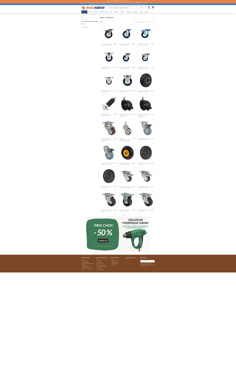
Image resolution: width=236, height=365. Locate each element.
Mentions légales (85, 262)
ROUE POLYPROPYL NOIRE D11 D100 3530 (106, 187)
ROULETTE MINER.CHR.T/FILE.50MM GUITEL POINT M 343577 (125, 139)
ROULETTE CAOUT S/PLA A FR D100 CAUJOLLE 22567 (143, 44)
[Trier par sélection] (148, 22)
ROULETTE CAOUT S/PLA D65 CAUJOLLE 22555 (144, 210)
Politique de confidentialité (87, 268)
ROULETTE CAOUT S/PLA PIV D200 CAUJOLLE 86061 (107, 210)
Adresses (98, 262)
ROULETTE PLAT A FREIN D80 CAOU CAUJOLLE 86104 (144, 139)
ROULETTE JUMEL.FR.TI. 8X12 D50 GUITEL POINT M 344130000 (126, 115)
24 (153, 22)
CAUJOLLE (84, 26)
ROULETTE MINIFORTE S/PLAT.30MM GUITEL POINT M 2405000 (107, 139)
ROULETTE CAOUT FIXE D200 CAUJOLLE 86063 (124, 210)
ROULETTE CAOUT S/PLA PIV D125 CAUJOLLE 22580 (125, 44)
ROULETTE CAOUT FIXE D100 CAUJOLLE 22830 (107, 68)
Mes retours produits (101, 265)
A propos (84, 265)
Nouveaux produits (115, 262)
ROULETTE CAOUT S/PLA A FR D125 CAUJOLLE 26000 (106, 44)
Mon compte (99, 260)
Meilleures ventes (115, 263)
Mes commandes (100, 263)
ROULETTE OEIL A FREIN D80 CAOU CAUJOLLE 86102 (107, 164)
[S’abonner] (153, 261)
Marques (113, 265)
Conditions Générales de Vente (88, 263)
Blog (83, 269)
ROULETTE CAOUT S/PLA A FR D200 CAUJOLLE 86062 (125, 187)
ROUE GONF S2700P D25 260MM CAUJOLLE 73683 (143, 91)
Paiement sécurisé (85, 266)
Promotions (114, 260)
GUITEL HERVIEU (85, 27)
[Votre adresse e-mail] (146, 261)
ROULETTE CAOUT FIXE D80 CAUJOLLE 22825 (107, 91)
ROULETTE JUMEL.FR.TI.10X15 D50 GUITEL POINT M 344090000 (144, 115)
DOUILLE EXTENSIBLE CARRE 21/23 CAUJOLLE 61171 (106, 115)
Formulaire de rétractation (102, 266)
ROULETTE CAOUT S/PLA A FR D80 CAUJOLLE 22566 (143, 68)
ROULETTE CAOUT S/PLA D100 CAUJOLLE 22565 (125, 68)
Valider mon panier (100, 269)
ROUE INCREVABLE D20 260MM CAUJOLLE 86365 (125, 164)
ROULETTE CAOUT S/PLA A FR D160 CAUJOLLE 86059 (143, 187)
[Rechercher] (141, 7)
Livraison (84, 260)
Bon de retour (99, 268)
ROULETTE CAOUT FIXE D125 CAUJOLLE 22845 (125, 91)
